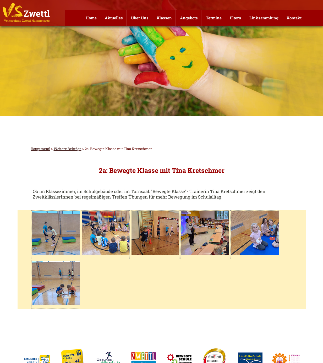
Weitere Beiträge (67, 148)
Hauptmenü (40, 148)
